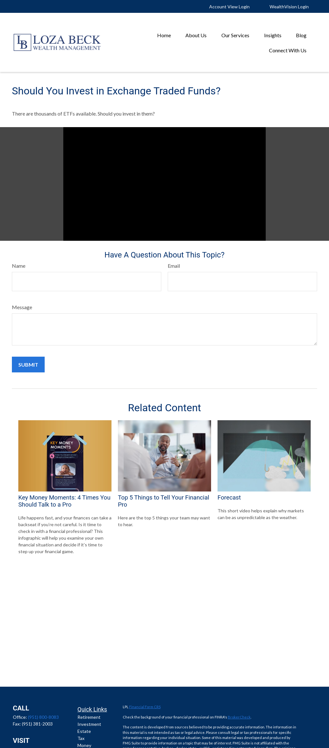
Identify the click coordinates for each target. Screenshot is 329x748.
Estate (84, 731)
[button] (164, 34)
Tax (80, 738)
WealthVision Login (289, 6)
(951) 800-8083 (43, 717)
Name (18, 266)
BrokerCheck (239, 717)
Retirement (89, 717)
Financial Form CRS (145, 707)
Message (22, 307)
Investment (89, 724)
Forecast (229, 497)
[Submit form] (28, 364)
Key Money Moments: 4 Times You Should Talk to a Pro (64, 501)
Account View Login (229, 6)
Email (174, 266)
